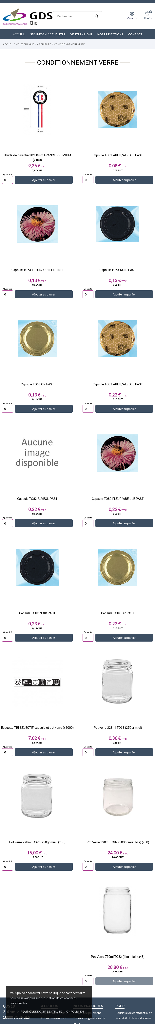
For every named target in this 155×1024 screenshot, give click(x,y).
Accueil (19, 34)
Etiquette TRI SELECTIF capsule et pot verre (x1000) (37, 728)
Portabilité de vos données (133, 1018)
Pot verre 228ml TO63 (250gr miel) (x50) (37, 842)
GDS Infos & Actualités (47, 34)
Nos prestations (110, 34)
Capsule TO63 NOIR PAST (118, 270)
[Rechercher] (77, 16)
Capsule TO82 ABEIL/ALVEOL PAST (118, 384)
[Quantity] (7, 180)
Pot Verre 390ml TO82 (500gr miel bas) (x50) (118, 842)
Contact (135, 34)
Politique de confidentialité (41, 1011)
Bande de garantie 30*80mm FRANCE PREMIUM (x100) (37, 157)
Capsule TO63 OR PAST (37, 384)
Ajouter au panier (43, 180)
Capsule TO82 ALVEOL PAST (37, 499)
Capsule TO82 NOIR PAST (37, 613)
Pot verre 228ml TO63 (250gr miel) (118, 728)
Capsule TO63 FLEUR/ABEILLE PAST (37, 270)
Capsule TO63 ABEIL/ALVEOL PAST (118, 155)
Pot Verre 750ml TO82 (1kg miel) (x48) (118, 957)
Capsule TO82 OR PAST (117, 613)
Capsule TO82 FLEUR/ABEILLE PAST (118, 499)
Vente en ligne (81, 34)
